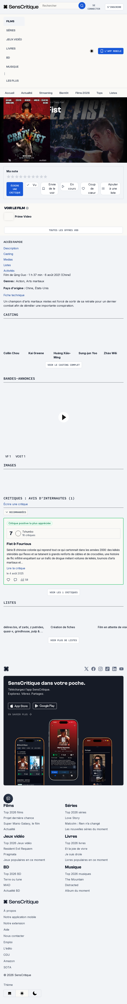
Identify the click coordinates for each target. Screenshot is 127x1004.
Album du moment (77, 890)
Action (20, 281)
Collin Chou (11, 353)
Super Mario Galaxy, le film (21, 823)
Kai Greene (36, 353)
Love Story (72, 818)
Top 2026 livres (75, 843)
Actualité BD (11, 890)
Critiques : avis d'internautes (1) (39, 498)
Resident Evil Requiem (17, 848)
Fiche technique (13, 295)
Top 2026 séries (75, 812)
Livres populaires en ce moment (86, 860)
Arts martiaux (35, 281)
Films (8, 805)
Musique (73, 867)
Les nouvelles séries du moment (86, 829)
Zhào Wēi (110, 353)
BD (6, 867)
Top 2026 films (13, 812)
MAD (6, 885)
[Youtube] (121, 670)
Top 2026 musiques (78, 874)
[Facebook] (93, 670)
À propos (9, 910)
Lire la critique (16, 568)
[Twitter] (86, 670)
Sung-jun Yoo (88, 353)
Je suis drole (73, 854)
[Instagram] (100, 670)
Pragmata (9, 854)
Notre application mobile (19, 917)
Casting (10, 314)
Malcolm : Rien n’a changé (82, 823)
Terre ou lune (12, 879)
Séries (71, 805)
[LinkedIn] (114, 670)
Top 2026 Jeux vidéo (17, 843)
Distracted (71, 885)
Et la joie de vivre (76, 848)
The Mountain (74, 879)
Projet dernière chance (18, 818)
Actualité (9, 829)
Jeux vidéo (13, 836)
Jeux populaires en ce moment (24, 860)
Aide (6, 929)
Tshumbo (27, 531)
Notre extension (14, 923)
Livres (71, 836)
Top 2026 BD (12, 874)
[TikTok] (107, 670)
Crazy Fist (59, 102)
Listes (9, 602)
